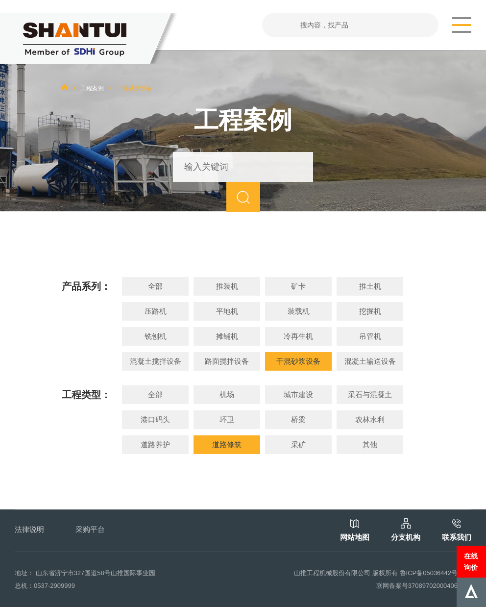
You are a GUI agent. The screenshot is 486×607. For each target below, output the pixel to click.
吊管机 (370, 336)
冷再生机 (298, 336)
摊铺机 (227, 336)
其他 (370, 444)
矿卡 (298, 286)
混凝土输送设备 (370, 361)
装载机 (299, 311)
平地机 (227, 311)
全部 (155, 286)
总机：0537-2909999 (45, 585)
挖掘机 (370, 311)
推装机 (227, 286)
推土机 (370, 286)
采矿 (298, 444)
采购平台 (90, 529)
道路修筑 (227, 444)
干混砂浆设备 (298, 361)
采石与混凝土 (370, 394)
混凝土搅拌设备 (155, 361)
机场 (226, 394)
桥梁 (298, 419)
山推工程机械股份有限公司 (332, 573)
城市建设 (298, 394)
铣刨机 (156, 336)
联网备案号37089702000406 (417, 585)
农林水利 (370, 419)
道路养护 (155, 444)
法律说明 (29, 529)
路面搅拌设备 (227, 361)
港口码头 (155, 419)
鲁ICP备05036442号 (429, 573)
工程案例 (92, 88)
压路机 (156, 311)
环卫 (226, 419)
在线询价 (471, 561)
